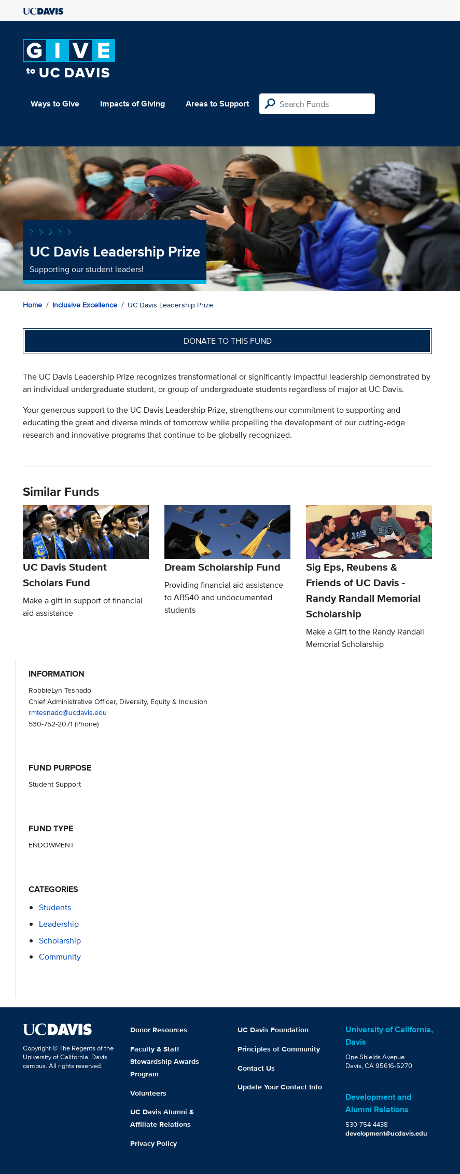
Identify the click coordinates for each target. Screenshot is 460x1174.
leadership (59, 924)
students (55, 907)
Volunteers (148, 1093)
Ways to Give (55, 104)
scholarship (60, 941)
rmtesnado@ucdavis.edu (68, 712)
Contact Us (256, 1068)
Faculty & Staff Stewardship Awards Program (164, 1061)
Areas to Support (217, 104)
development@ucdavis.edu (386, 1133)
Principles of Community (279, 1049)
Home (32, 305)
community (60, 957)
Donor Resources (158, 1029)
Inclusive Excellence (84, 305)
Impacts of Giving (132, 104)
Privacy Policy (153, 1143)
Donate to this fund (228, 341)
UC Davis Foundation (273, 1029)
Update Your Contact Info (280, 1087)
